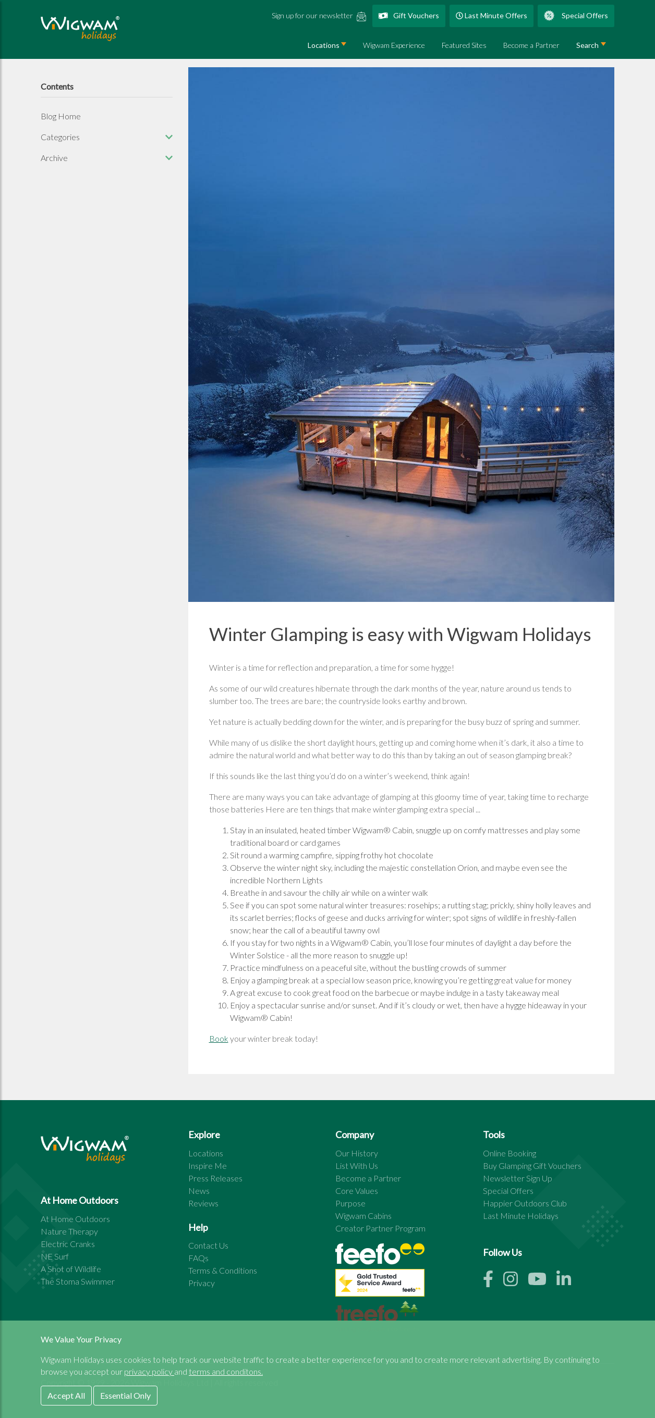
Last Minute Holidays (521, 1215)
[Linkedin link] (567, 1282)
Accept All (66, 1395)
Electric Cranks (68, 1244)
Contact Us (208, 1245)
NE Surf (55, 1256)
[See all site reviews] (379, 1285)
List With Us (356, 1165)
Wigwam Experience (394, 45)
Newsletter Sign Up (517, 1178)
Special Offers (576, 15)
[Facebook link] (493, 1282)
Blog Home (61, 116)
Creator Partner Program (380, 1228)
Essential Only (125, 1395)
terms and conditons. (226, 1371)
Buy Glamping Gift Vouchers (532, 1165)
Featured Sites (464, 45)
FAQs (198, 1258)
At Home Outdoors (75, 1219)
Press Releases (215, 1178)
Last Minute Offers (491, 15)
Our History (356, 1153)
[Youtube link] (542, 1282)
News (199, 1190)
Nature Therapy (69, 1231)
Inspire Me (207, 1165)
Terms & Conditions (222, 1270)
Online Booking (509, 1153)
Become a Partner (531, 45)
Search (587, 45)
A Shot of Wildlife (71, 1269)
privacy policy (149, 1371)
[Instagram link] (515, 1282)
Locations (323, 45)
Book (218, 1038)
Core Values (356, 1190)
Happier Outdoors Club (525, 1203)
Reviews (203, 1203)
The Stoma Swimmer (78, 1281)
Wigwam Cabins (363, 1215)
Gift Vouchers (409, 15)
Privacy (201, 1283)
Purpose (350, 1203)
